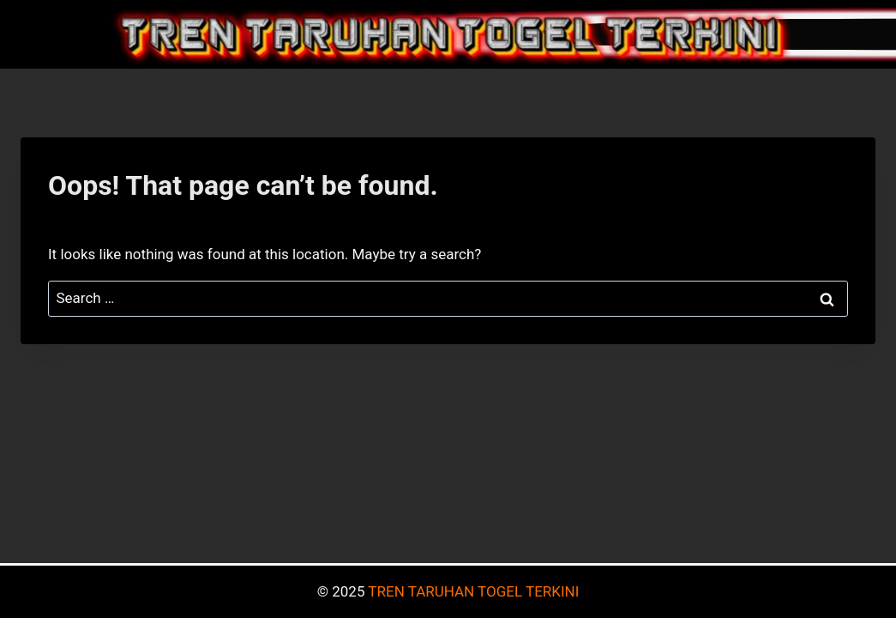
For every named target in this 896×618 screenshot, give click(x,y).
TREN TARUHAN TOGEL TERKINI (473, 591)
